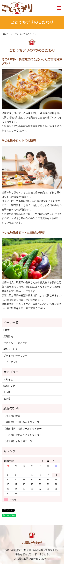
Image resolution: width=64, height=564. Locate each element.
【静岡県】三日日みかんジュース (21, 422)
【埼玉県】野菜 (11, 415)
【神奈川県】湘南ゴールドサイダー (22, 428)
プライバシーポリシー (15, 355)
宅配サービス (10, 349)
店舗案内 (8, 336)
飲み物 (7, 398)
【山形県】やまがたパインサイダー (22, 435)
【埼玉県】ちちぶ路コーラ (17, 441)
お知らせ (8, 379)
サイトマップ (10, 362)
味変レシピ (9, 385)
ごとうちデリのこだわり (16, 343)
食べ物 (7, 392)
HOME (5, 34)
